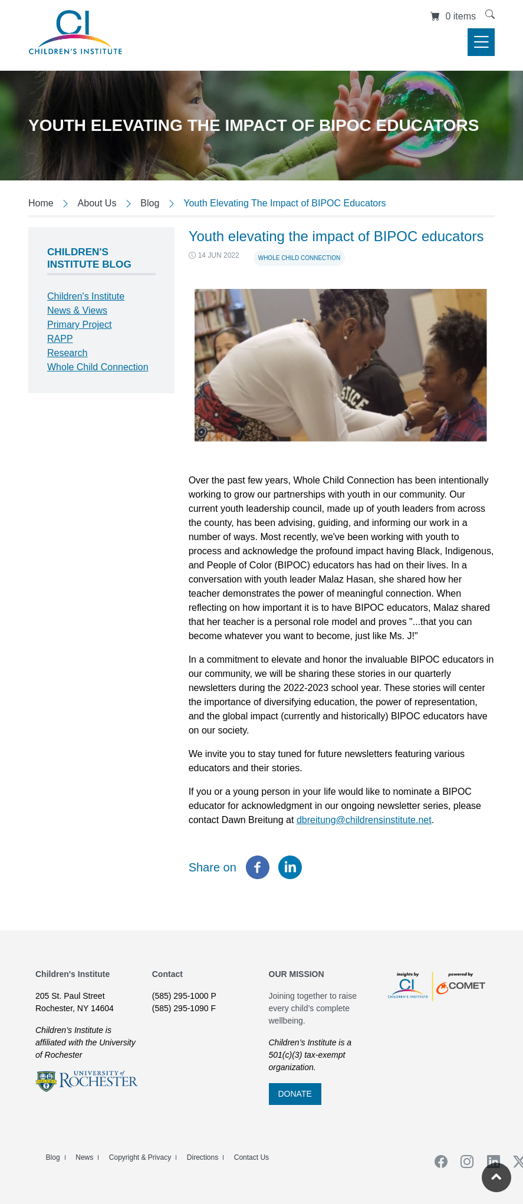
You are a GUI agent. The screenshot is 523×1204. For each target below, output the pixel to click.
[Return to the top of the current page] (496, 1177)
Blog (149, 203)
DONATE (295, 1093)
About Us (97, 203)
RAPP (60, 339)
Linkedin (489, 1161)
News (84, 1157)
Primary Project (79, 325)
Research (67, 353)
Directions (202, 1157)
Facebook (437, 1161)
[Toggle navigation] (481, 42)
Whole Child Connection (299, 258)
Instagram (463, 1161)
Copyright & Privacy (140, 1157)
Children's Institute (85, 296)
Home (41, 203)
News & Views (77, 310)
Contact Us (251, 1157)
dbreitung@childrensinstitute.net (364, 820)
